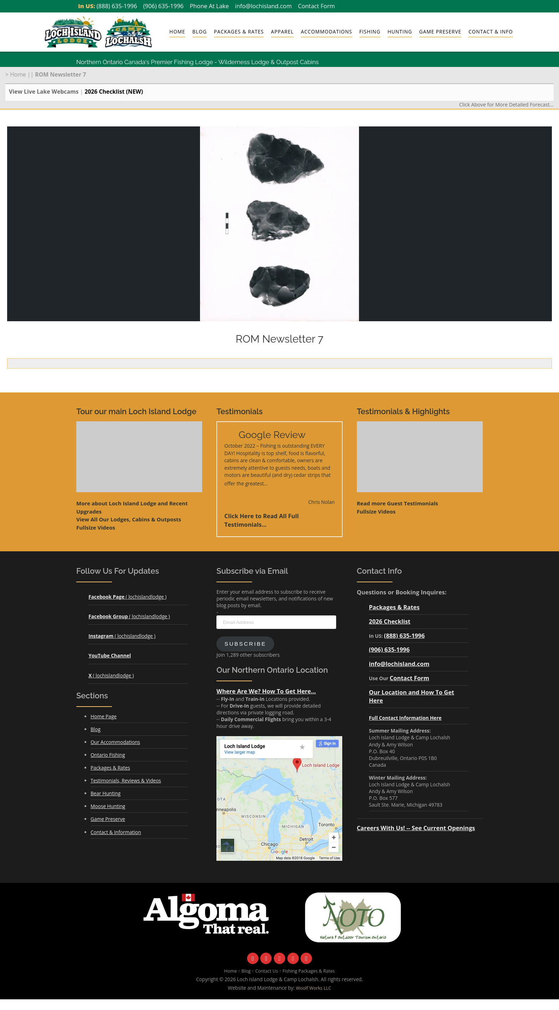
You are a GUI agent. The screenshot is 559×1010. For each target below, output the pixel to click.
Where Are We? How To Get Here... (266, 691)
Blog (200, 31)
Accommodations (326, 31)
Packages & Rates (239, 31)
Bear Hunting (105, 793)
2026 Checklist (389, 621)
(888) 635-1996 (117, 6)
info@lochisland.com (263, 6)
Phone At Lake (209, 6)
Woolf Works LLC (313, 988)
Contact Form (316, 6)
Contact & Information (116, 832)
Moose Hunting (108, 806)
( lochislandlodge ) (127, 596)
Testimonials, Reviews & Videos (126, 780)
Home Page (104, 716)
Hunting (400, 31)
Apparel (282, 31)
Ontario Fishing (108, 754)
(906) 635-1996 (163, 6)
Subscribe (245, 644)
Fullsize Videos (95, 527)
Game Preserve (440, 31)
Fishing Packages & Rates (309, 971)
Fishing (369, 31)
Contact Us (266, 971)
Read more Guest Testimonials (397, 503)
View (128, 519)
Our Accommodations (115, 742)
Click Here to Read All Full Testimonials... (261, 520)
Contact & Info (490, 31)
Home (177, 31)
